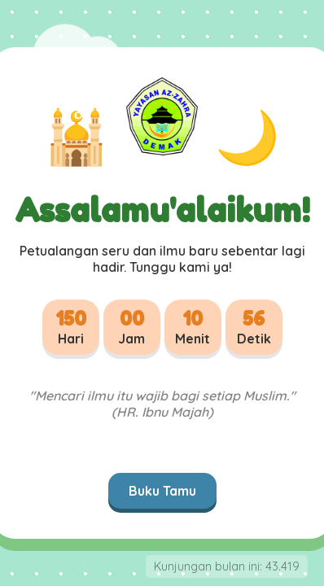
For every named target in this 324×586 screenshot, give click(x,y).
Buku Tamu (162, 491)
